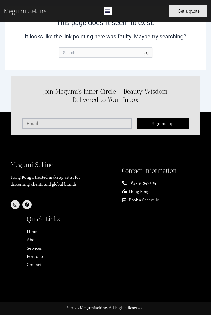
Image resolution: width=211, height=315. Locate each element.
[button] (108, 11)
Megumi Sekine (25, 11)
